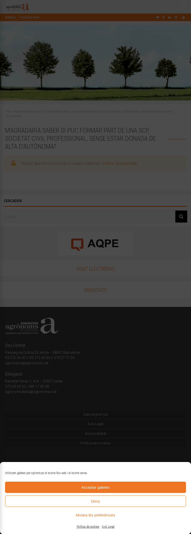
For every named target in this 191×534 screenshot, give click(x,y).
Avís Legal (108, 526)
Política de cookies (88, 526)
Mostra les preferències (95, 515)
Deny (95, 501)
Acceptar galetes (95, 487)
